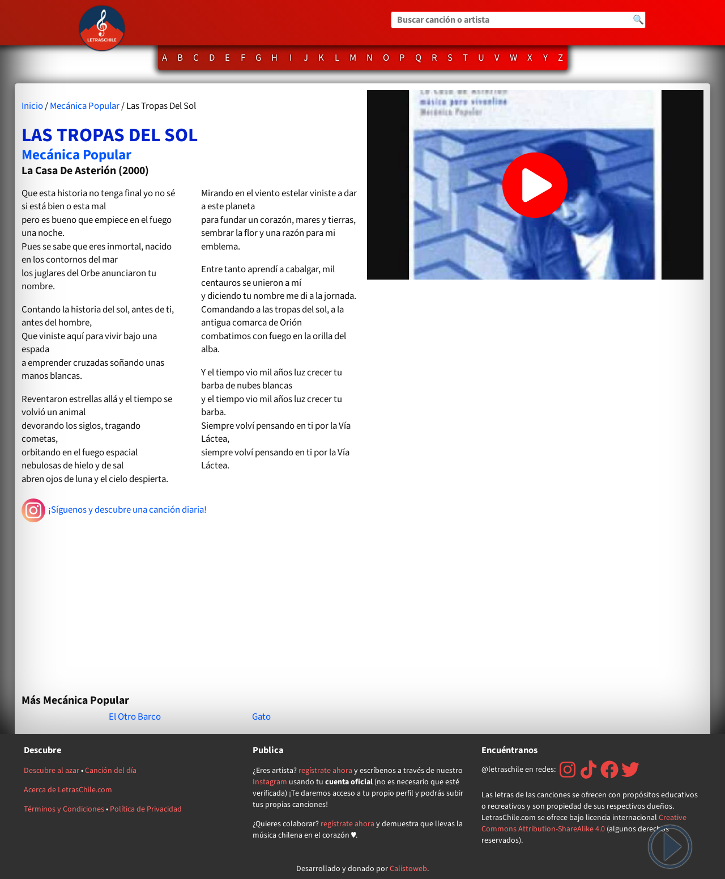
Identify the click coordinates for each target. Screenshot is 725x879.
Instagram (270, 782)
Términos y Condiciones (64, 809)
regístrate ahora (325, 770)
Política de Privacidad (146, 809)
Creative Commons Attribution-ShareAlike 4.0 (583, 823)
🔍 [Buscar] (638, 20)
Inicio (32, 106)
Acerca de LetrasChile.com (68, 790)
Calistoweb (408, 868)
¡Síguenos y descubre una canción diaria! (114, 510)
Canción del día (111, 770)
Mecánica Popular (85, 106)
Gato (261, 717)
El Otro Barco (135, 717)
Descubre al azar (51, 770)
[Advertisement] (190, 603)
